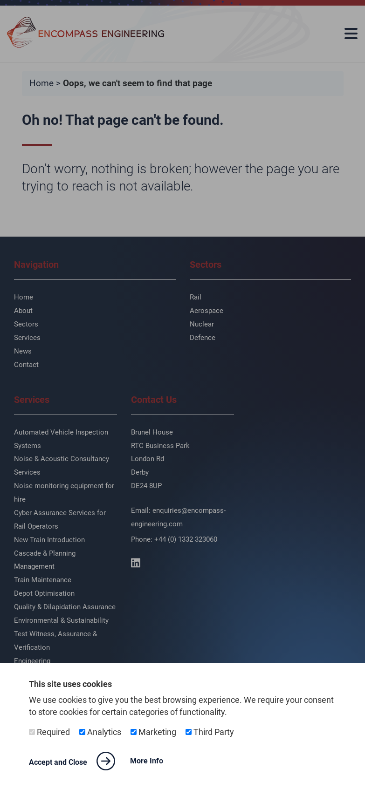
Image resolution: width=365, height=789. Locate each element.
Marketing (153, 732)
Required (49, 732)
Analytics (100, 732)
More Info (146, 760)
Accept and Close (72, 761)
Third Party (210, 732)
